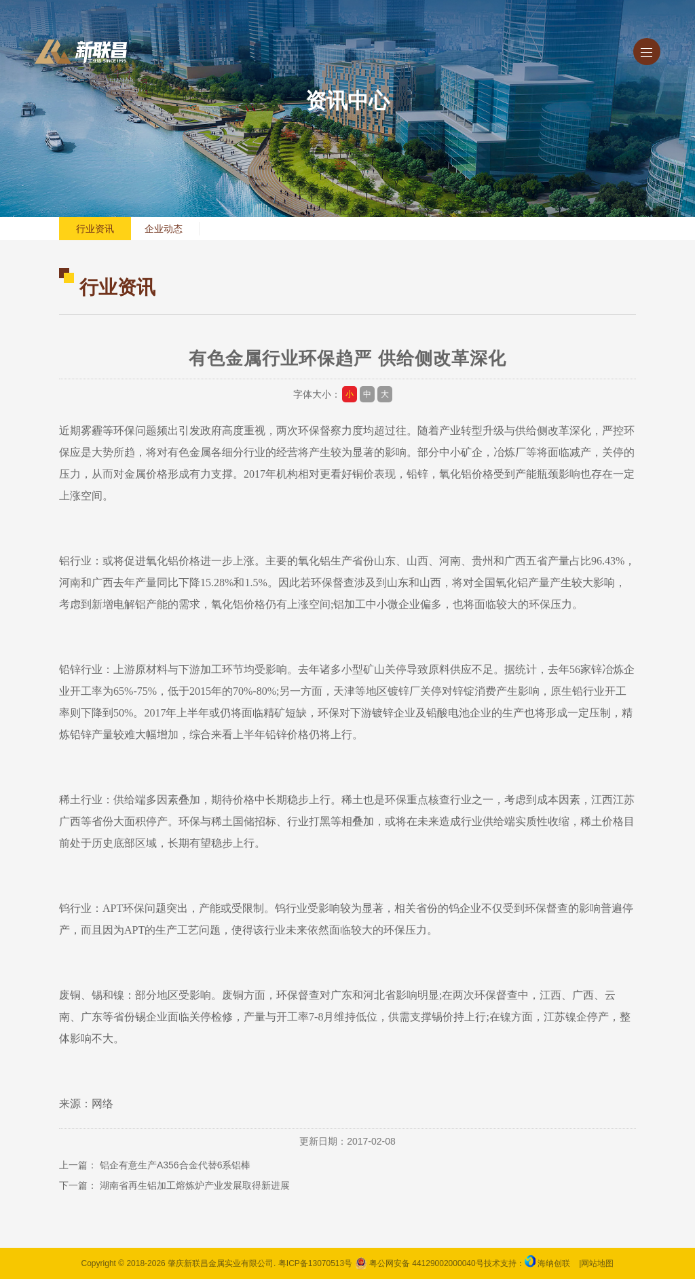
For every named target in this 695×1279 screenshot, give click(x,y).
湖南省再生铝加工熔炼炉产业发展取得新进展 (195, 1185)
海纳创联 (554, 1263)
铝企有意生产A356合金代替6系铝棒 (175, 1165)
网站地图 (597, 1263)
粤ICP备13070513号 (315, 1263)
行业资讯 (95, 228)
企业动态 (164, 228)
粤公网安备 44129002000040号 (419, 1263)
